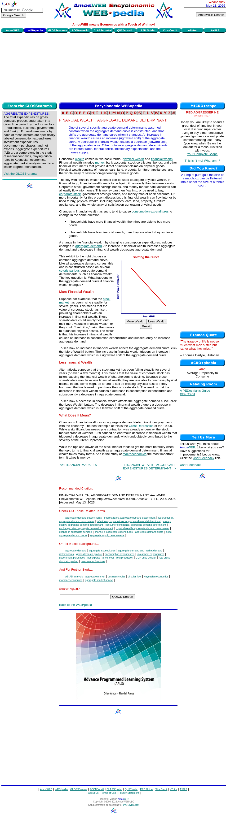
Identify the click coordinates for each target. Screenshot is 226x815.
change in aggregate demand (75, 531)
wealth (79, 159)
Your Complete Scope (202, 154)
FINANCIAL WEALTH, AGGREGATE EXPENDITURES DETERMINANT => (149, 466)
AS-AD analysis (74, 576)
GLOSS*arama (78, 789)
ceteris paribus (69, 270)
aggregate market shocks (99, 580)
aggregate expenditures (102, 550)
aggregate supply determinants (107, 535)
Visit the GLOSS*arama (20, 173)
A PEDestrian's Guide (195, 390)
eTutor (173, 789)
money (99, 162)
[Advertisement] (113, 67)
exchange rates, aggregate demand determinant (86, 528)
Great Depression (141, 426)
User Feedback (203, 458)
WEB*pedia (61, 789)
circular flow (134, 576)
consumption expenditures (150, 211)
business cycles (116, 576)
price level (108, 557)
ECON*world (97, 789)
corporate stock (70, 194)
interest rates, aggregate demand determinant (129, 517)
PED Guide (146, 789)
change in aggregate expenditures (114, 531)
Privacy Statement (129, 792)
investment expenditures (150, 554)
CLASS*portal (114, 789)
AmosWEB (46, 789)
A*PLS (183, 789)
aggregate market (95, 576)
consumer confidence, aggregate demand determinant (136, 524)
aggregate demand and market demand (140, 550)
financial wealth (162, 159)
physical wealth (133, 159)
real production (124, 557)
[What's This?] (202, 115)
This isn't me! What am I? (202, 160)
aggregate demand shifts (149, 531)
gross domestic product (89, 554)
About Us (93, 792)
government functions (93, 561)
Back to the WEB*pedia (75, 605)
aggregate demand (88, 246)
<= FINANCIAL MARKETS (78, 465)
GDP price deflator (146, 557)
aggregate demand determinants (83, 517)
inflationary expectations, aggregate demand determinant (129, 521)
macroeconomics (134, 454)
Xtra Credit (187, 394)
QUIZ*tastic (131, 789)
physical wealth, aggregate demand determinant (142, 528)
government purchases (72, 557)
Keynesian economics (156, 576)
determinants (66, 554)
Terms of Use (108, 792)
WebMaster (131, 804)
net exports (93, 557)
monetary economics (70, 580)
